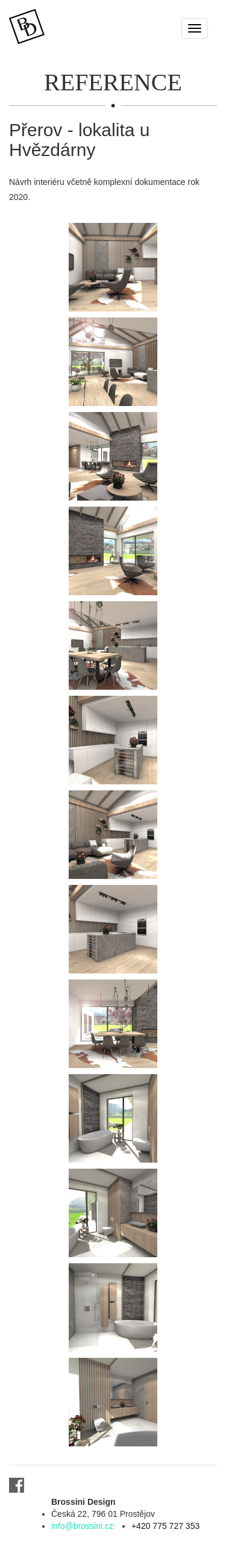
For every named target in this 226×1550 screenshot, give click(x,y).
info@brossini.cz (82, 1526)
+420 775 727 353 (165, 1526)
